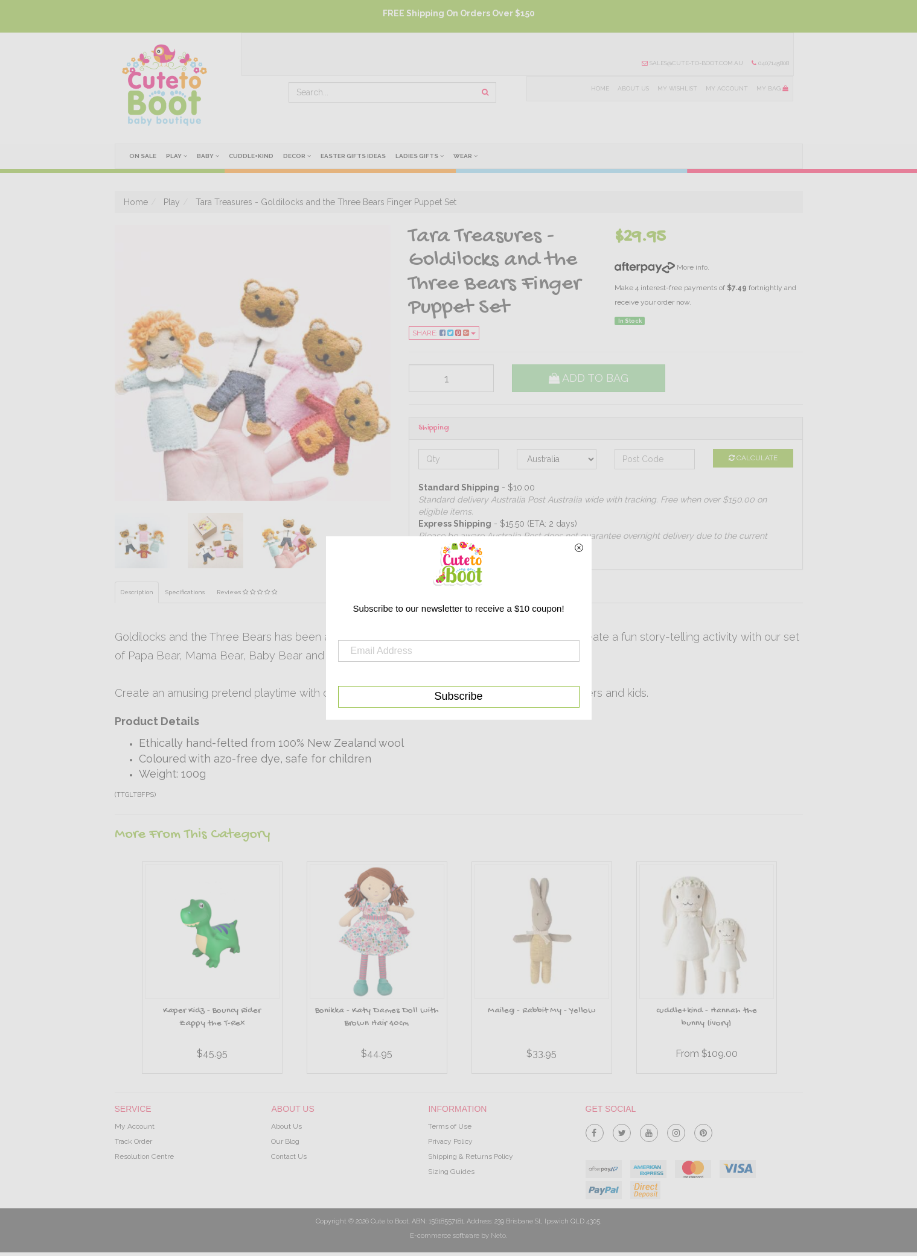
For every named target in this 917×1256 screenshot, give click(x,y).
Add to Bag (588, 378)
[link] (595, 1130)
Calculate (753, 458)
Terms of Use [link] (449, 1126)
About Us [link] (286, 1126)
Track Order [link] (133, 1141)
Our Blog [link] (285, 1141)
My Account (727, 88)
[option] (212, 970)
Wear (468, 155)
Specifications (185, 592)
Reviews (246, 592)
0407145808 (769, 63)
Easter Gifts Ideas (355, 156)
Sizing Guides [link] (451, 1172)
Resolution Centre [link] (144, 1157)
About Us (632, 88)
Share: (444, 333)
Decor (298, 155)
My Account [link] (135, 1126)
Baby (208, 155)
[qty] (451, 378)
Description (136, 592)
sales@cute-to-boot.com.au (692, 63)
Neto (498, 1236)
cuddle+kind (252, 156)
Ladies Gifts (422, 155)
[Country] (557, 459)
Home (599, 88)
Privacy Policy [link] (450, 1141)
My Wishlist (676, 88)
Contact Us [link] (289, 1157)
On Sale (142, 156)
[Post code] (655, 459)
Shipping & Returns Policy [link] (470, 1157)
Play (176, 155)
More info (661, 267)
